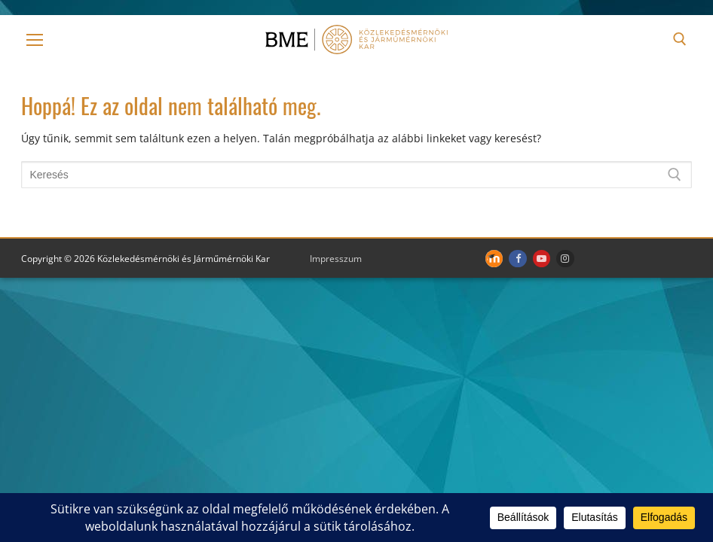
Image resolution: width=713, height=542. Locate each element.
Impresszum (336, 258)
